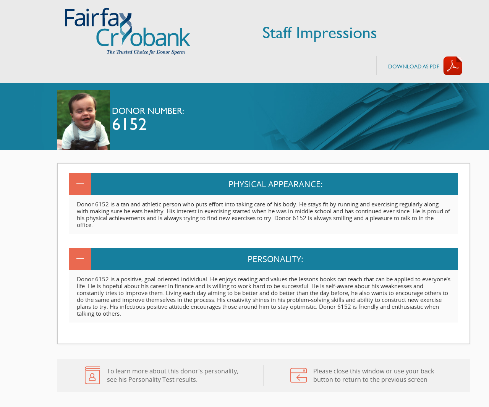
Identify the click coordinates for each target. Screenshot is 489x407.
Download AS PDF (413, 66)
